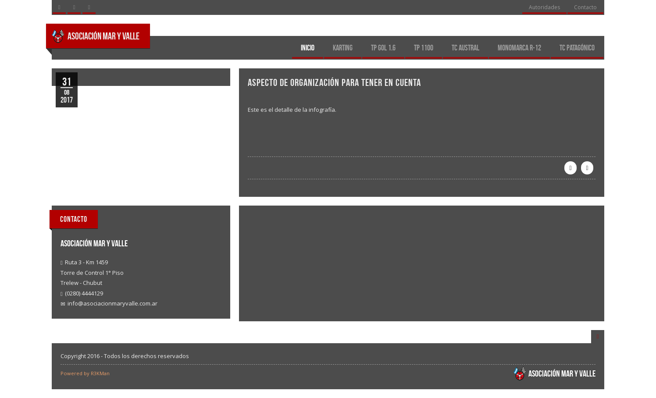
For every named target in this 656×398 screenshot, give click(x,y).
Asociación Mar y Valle (95, 36)
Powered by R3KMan (85, 373)
